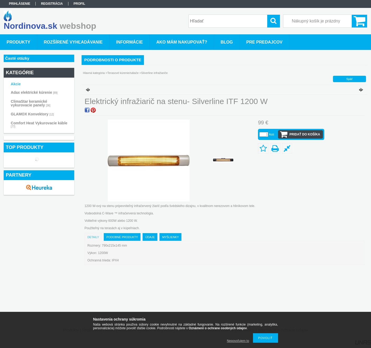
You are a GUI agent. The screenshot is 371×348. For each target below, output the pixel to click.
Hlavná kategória (94, 72)
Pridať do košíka (304, 134)
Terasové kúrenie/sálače (123, 72)
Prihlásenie (19, 4)
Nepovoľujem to (238, 341)
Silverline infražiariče (154, 72)
